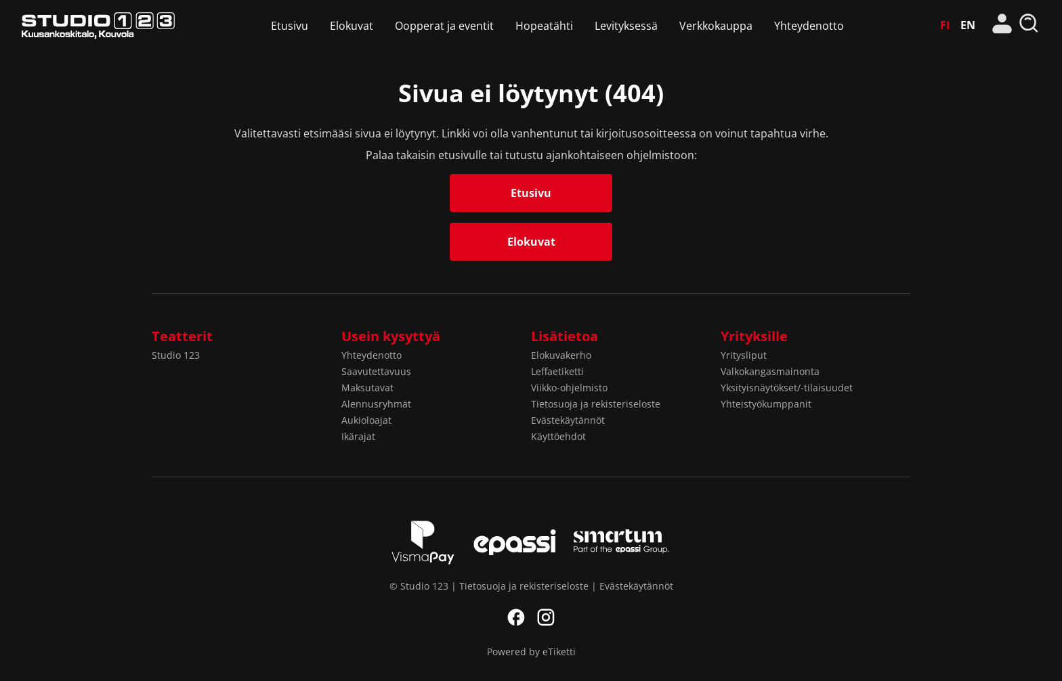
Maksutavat (367, 387)
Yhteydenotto (809, 25)
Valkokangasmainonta (770, 371)
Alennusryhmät (376, 403)
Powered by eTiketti (531, 651)
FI (945, 25)
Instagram (546, 617)
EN (967, 25)
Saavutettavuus (376, 371)
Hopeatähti (544, 25)
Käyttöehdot (558, 436)
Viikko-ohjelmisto (569, 387)
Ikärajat (358, 436)
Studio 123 (98, 25)
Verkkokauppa (715, 25)
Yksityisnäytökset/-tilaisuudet (787, 387)
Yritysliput (744, 355)
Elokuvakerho (561, 355)
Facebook (516, 617)
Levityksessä (626, 25)
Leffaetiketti (557, 371)
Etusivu (289, 25)
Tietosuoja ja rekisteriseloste (595, 403)
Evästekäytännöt (568, 420)
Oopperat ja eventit (444, 25)
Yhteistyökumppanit (766, 403)
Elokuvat (351, 25)
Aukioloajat (366, 420)
